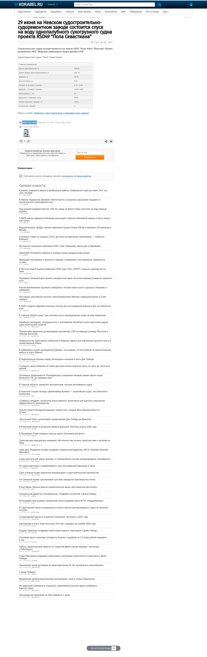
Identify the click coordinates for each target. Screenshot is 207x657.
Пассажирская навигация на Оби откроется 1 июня (44, 595)
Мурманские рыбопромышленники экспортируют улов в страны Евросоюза (57, 579)
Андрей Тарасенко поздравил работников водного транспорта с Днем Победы (58, 530)
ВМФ (123, 12)
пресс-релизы (35, 421)
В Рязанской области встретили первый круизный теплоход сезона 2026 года (57, 427)
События (70, 12)
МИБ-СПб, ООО (29, 122)
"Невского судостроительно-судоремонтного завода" (61, 113)
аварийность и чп (29, 317)
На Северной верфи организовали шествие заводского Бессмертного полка (57, 479)
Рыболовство (111, 12)
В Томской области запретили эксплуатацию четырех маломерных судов (55, 384)
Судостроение (24, 12)
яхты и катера (35, 512)
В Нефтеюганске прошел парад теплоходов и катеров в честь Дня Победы (56, 359)
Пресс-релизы (84, 12)
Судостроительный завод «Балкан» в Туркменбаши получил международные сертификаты (64, 459)
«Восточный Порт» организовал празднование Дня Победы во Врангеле (55, 419)
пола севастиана (80, 17)
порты (33, 354)
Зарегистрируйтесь (84, 176)
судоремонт (35, 468)
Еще (165, 12)
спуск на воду (66, 17)
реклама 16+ (188, 17)
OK (113, 648)
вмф (32, 396)
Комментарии (25, 168)
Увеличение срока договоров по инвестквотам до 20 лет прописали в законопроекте (61, 565)
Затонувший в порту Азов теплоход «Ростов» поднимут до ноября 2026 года (57, 524)
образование (35, 327)
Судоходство (40, 12)
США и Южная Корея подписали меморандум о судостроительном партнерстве (59, 473)
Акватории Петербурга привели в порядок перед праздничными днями (54, 253)
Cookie (108, 648)
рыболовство (36, 567)
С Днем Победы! (27, 572)
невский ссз (94, 17)
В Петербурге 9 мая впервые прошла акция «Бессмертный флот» (52, 433)
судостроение (39, 17)
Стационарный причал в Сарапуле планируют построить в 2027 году (53, 517)
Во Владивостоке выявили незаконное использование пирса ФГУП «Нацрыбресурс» (61, 501)
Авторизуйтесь (67, 176)
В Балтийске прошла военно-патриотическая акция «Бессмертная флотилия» (58, 487)
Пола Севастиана (30, 127)
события (25, 204)
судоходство (27, 195)
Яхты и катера (152, 12)
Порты (98, 12)
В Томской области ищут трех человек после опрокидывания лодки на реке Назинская (62, 315)
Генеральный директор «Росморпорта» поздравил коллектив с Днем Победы (57, 494)
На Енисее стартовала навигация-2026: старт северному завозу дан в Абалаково (59, 246)
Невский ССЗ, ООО (46, 122)
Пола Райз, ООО (63, 122)
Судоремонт (56, 12)
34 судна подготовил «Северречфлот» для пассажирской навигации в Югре (57, 466)
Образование (136, 12)
